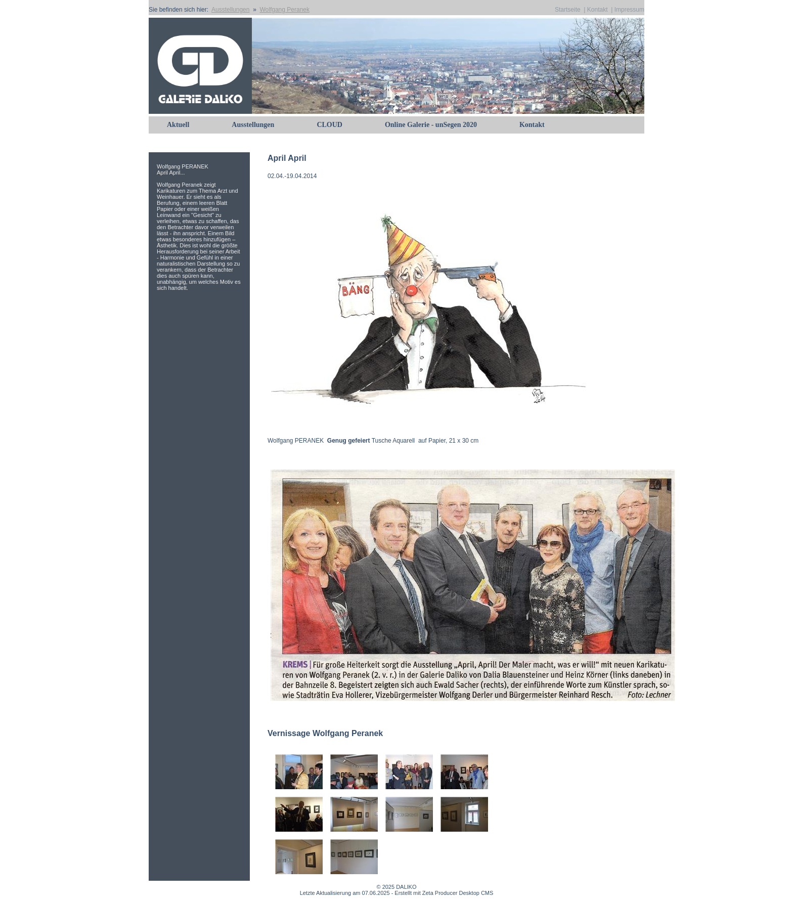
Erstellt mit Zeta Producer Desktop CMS (443, 893)
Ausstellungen (230, 9)
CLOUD (329, 124)
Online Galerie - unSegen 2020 (431, 124)
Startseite (568, 9)
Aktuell (178, 124)
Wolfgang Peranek (284, 9)
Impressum (629, 9)
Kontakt (597, 9)
